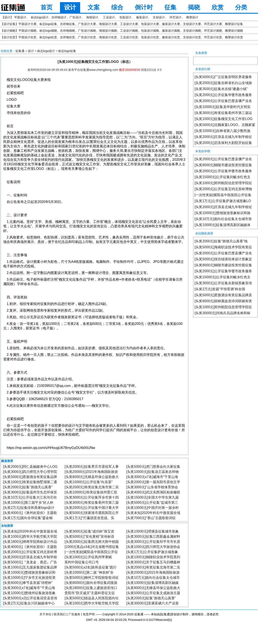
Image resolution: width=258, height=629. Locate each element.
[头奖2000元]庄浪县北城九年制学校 (30, 557)
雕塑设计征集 (234, 24)
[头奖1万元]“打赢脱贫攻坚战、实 (89, 518)
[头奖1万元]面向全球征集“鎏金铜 (27, 518)
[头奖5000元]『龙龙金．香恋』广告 (30, 562)
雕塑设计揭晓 (234, 30)
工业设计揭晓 (129, 30)
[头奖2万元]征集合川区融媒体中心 (29, 603)
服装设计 (142, 17)
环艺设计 (176, 17)
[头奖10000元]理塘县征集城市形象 (152, 531)
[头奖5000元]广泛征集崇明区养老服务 (223, 77)
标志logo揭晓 (48, 30)
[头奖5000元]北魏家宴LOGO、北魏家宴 (225, 125)
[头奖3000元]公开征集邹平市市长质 (153, 541)
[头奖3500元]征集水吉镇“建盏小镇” (221, 89)
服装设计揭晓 (171, 30)
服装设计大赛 (171, 24)
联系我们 (60, 614)
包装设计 (125, 17)
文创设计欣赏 (192, 37)
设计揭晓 (9, 30)
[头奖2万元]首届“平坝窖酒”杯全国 (220, 289)
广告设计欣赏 (87, 37)
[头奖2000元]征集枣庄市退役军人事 (91, 466)
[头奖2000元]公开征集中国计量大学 (91, 507)
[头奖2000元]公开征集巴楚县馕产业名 (223, 101)
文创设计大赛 (192, 24)
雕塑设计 (192, 17)
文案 (94, 7)
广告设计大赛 (87, 24)
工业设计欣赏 (129, 37)
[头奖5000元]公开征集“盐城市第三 (152, 502)
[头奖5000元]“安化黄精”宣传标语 (89, 536)
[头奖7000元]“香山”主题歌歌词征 (151, 518)
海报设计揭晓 (108, 30)
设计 (70, 7)
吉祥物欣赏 (67, 37)
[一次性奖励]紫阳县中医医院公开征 (91, 552)
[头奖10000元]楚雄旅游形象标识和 (29, 572)
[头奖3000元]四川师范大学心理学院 (30, 472)
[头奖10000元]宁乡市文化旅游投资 (29, 577)
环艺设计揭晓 (213, 30)
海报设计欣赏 (108, 37)
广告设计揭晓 (87, 30)
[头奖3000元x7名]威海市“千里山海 (152, 477)
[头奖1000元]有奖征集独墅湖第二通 (30, 482)
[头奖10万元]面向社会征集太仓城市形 (223, 219)
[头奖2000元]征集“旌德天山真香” (27, 487)
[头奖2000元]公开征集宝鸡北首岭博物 (223, 189)
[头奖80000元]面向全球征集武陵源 (90, 583)
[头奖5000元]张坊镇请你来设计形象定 (223, 259)
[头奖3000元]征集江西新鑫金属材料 (153, 536)
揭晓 (194, 7)
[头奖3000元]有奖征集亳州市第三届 (91, 502)
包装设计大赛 (150, 24)
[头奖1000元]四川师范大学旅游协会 (153, 547)
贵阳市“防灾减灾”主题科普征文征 (89, 593)
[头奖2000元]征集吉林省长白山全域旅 (223, 83)
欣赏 (218, 7)
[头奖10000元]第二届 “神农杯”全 (88, 572)
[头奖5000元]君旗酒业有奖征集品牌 (30, 477)
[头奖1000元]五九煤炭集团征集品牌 (30, 567)
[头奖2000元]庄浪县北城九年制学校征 (223, 137)
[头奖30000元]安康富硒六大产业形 (152, 603)
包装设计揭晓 (150, 30)
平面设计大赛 (27, 24)
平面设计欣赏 (27, 37)
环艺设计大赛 (213, 24)
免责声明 (89, 614)
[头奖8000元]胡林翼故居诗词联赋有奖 (223, 301)
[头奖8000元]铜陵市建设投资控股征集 (223, 165)
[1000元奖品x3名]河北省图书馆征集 (91, 547)
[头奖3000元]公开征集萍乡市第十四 (91, 497)
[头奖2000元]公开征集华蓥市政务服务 (223, 95)
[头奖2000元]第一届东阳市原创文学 (153, 482)
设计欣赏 (9, 37)
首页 (46, 7)
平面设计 (20, 17)
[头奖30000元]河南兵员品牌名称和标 (222, 313)
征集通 (19, 51)
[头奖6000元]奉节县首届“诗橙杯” (27, 583)
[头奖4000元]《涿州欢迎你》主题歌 (30, 513)
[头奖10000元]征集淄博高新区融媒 (152, 583)
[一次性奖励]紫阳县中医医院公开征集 (223, 195)
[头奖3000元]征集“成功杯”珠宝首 (89, 531)
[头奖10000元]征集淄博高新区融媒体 (222, 225)
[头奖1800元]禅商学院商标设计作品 (30, 541)
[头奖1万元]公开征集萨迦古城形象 (152, 552)
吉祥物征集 (67, 24)
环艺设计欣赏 (213, 37)
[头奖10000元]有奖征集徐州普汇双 (90, 492)
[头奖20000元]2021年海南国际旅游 (91, 472)
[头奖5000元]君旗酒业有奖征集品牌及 (223, 295)
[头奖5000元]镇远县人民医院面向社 (91, 598)
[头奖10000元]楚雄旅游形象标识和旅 (222, 213)
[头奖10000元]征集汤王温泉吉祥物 (152, 472)
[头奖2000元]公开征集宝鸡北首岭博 (30, 552)
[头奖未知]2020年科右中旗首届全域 (153, 513)
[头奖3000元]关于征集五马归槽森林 (153, 562)
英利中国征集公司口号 (81, 562)
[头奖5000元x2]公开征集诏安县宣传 (30, 598)
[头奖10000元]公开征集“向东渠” (88, 482)
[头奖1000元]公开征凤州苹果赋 (88, 557)
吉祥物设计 (58, 17)
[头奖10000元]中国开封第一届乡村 (152, 507)
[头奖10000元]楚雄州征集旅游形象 (29, 593)
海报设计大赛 (108, 24)
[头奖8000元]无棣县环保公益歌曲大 (91, 477)
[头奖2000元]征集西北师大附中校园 (91, 541)
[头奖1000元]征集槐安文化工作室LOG (223, 119)
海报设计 (92, 17)
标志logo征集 (48, 24)
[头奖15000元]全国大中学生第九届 (152, 497)
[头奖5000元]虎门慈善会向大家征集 (153, 466)
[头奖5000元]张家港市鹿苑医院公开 (91, 513)
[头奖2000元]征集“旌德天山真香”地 (221, 241)
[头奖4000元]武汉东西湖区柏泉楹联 (153, 492)
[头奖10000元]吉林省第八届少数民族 (222, 131)
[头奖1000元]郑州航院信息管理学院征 (223, 183)
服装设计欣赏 (171, 37)
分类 (241, 7)
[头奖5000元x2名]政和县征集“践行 (90, 567)
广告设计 (75, 17)
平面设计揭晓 (27, 30)
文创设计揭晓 (192, 30)
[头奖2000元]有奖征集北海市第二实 (91, 487)
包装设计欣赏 (150, 37)
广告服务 (74, 614)
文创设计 (159, 17)
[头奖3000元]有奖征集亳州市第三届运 (223, 113)
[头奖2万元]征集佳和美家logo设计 (28, 507)
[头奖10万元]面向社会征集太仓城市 (153, 577)
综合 (117, 7)
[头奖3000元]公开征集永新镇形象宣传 (223, 283)
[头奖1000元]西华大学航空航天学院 (30, 536)
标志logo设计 (39, 17)
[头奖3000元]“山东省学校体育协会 (152, 487)
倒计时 (144, 7)
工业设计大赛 (129, 24)
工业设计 (109, 17)
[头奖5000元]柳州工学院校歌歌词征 (91, 577)
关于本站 (45, 614)
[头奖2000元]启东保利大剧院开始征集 (223, 143)
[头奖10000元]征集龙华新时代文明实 (222, 107)
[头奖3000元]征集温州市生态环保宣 (30, 492)
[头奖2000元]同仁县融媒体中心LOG (30, 466)
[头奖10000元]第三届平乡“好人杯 (28, 502)
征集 (170, 7)
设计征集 (9, 24)
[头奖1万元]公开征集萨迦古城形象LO (223, 201)
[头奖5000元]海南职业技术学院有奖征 (223, 247)
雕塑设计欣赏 (234, 37)
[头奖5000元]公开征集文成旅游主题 (153, 593)
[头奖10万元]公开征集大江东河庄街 (30, 497)
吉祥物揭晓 (67, 30)
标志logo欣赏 (48, 37)
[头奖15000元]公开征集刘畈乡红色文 (222, 177)
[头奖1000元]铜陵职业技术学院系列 (153, 557)
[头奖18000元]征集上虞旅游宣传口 (90, 588)
